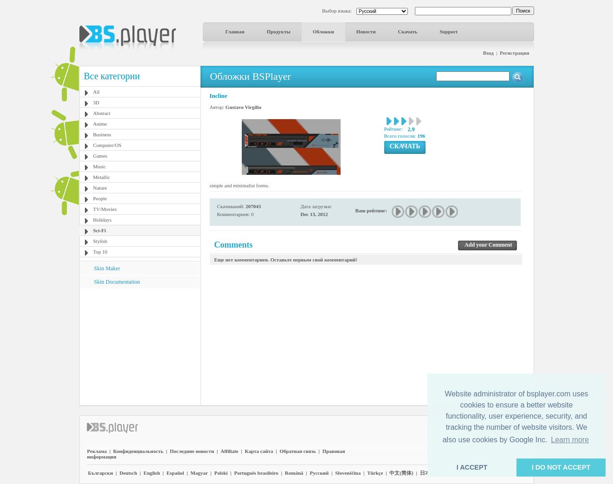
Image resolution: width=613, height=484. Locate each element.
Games (100, 156)
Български (100, 473)
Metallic (101, 177)
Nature (100, 188)
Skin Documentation (117, 282)
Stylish (100, 241)
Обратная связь (298, 451)
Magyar (199, 473)
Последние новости (192, 451)
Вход (488, 53)
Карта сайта (259, 451)
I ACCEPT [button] (472, 467)
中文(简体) (401, 473)
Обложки (323, 31)
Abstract (101, 113)
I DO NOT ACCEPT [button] (561, 467)
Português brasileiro (256, 473)
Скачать (408, 31)
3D (96, 102)
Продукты (278, 31)
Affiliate (229, 451)
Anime (100, 124)
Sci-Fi (99, 230)
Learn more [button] (570, 440)
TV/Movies (105, 209)
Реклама (97, 451)
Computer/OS (107, 145)
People (100, 198)
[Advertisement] (140, 346)
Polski (221, 473)
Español (175, 473)
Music (99, 166)
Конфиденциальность (138, 451)
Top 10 (100, 252)
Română (294, 473)
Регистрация (514, 53)
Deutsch (128, 473)
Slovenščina (348, 473)
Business (102, 134)
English (151, 473)
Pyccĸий (319, 473)
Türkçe (375, 473)
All (96, 92)
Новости (366, 31)
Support (448, 31)
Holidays (102, 220)
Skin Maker (107, 268)
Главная (235, 31)
